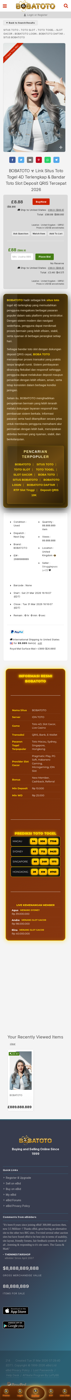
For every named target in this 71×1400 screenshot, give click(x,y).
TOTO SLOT (28, 29)
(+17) (45, 570)
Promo (6, 1393)
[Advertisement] (35, 990)
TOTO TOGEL (46, 29)
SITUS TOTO (10, 29)
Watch (39, 233)
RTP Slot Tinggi (24, 490)
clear (13, 1043)
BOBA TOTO (46, 474)
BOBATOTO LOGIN (26, 33)
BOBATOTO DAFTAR (51, 33)
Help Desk (12, 1375)
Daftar (35, 1393)
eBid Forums (13, 1200)
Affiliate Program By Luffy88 (41, 1375)
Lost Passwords (43, 1370)
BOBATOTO (23, 464)
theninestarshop (17, 1254)
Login (20, 1393)
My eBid (11, 1194)
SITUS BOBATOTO (25, 479)
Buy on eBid (13, 1189)
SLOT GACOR (22, 474)
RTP (51, 1393)
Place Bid (45, 256)
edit (40, 643)
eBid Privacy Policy (18, 1205)
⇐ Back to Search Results (20, 22)
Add (55, 233)
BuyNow (41, 201)
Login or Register (36, 15)
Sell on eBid (13, 1183)
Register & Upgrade (18, 1177)
